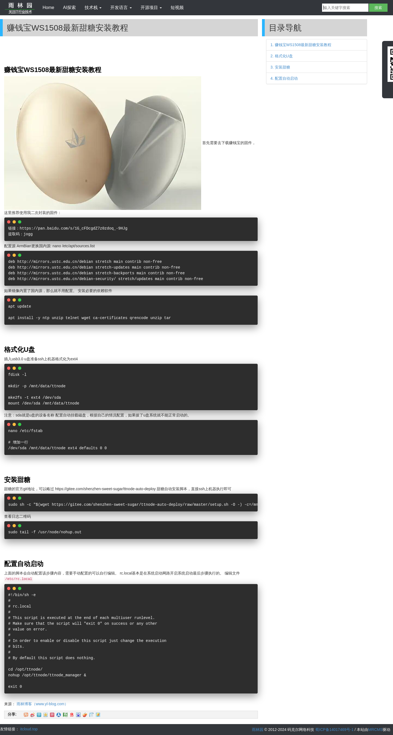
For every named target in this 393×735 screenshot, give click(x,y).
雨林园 (257, 729)
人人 (58, 715)
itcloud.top (29, 729)
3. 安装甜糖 (280, 67)
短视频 (177, 7)
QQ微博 (39, 715)
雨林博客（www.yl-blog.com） (42, 704)
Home (48, 7)
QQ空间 (45, 715)
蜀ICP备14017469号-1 (334, 729)
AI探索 (69, 7)
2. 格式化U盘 (281, 56)
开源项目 (151, 7)
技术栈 (93, 7)
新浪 (32, 715)
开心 (52, 715)
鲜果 (85, 715)
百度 (78, 715)
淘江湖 (26, 715)
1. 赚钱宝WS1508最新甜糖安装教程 (300, 45)
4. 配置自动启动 (284, 78)
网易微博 (72, 715)
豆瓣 (65, 715)
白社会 (91, 715)
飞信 (98, 715)
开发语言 (121, 7)
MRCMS (375, 729)
